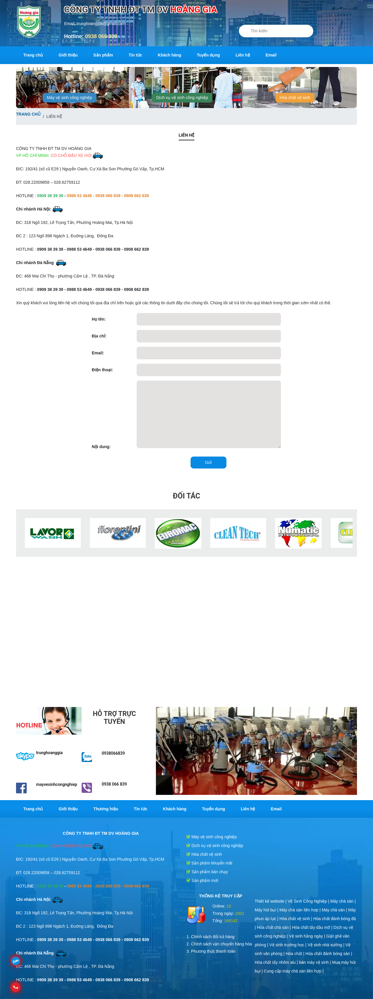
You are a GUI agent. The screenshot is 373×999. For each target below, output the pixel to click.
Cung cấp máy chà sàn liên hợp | (293, 971)
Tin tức (135, 55)
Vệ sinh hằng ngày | (307, 936)
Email (271, 55)
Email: (98, 353)
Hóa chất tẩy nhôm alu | (277, 962)
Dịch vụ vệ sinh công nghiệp (182, 97)
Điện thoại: (102, 369)
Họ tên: (99, 319)
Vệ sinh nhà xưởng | (326, 945)
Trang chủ (33, 55)
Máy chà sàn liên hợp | (300, 910)
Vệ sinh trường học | (288, 945)
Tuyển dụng (208, 55)
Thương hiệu (105, 809)
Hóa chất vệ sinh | (296, 918)
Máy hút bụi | (267, 910)
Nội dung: (101, 446)
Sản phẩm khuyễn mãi (209, 863)
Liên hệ (242, 55)
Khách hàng (169, 55)
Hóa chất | (295, 953)
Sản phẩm (103, 55)
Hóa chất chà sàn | (274, 927)
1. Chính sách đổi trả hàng (210, 936)
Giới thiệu (68, 55)
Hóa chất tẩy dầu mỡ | (312, 927)
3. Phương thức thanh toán (210, 951)
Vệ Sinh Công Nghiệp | (309, 901)
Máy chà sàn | (343, 901)
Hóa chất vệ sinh (295, 97)
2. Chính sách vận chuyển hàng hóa (219, 944)
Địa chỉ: (99, 336)
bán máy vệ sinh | (315, 962)
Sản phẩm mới (202, 880)
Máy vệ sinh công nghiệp (69, 97)
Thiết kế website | (271, 901)
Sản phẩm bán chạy (207, 871)
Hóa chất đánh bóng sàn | (328, 953)
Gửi (208, 462)
